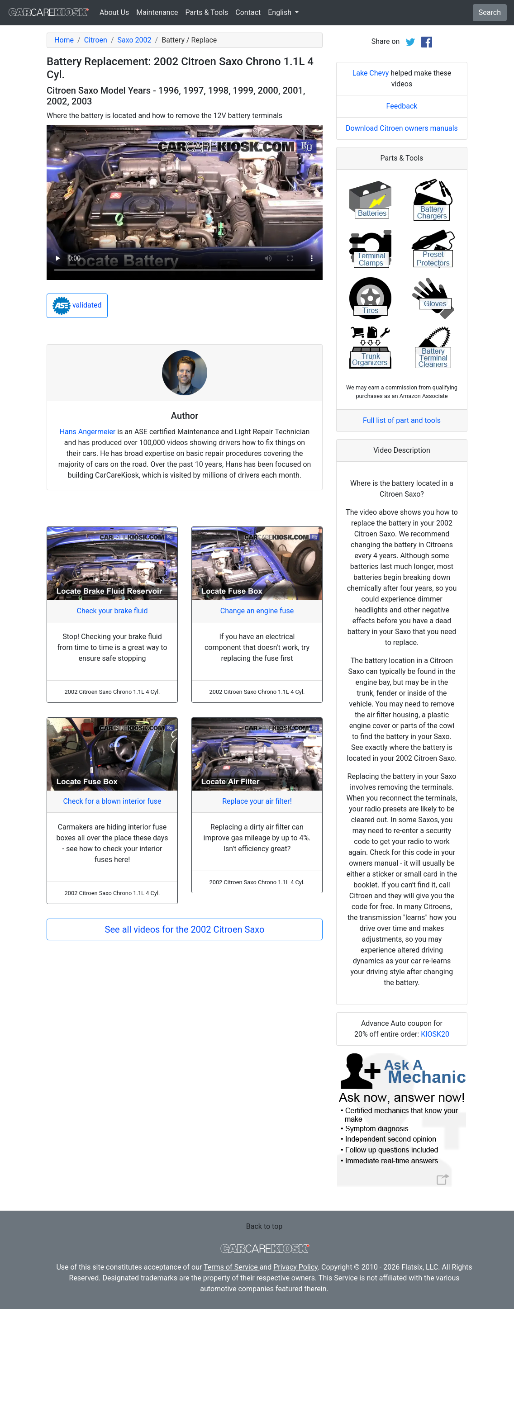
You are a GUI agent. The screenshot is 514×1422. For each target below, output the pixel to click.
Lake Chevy (370, 186)
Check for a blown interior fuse (112, 801)
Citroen (95, 40)
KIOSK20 (435, 1147)
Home (64, 40)
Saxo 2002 (135, 40)
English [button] (280, 12)
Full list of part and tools (402, 533)
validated (77, 306)
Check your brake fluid (112, 611)
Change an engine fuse (257, 611)
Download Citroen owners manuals (402, 241)
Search (490, 12)
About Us (114, 12)
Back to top (264, 1339)
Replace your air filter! (257, 801)
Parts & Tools (207, 12)
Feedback (402, 219)
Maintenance (157, 12)
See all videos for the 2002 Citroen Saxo (185, 929)
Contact (248, 12)
